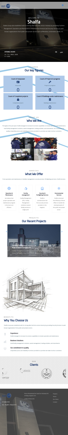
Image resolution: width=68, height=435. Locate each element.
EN (56, 52)
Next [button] (61, 232)
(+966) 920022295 (29, 399)
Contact (55, 402)
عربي (61, 52)
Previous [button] (6, 232)
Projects (55, 394)
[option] (34, 240)
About (54, 396)
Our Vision (56, 399)
